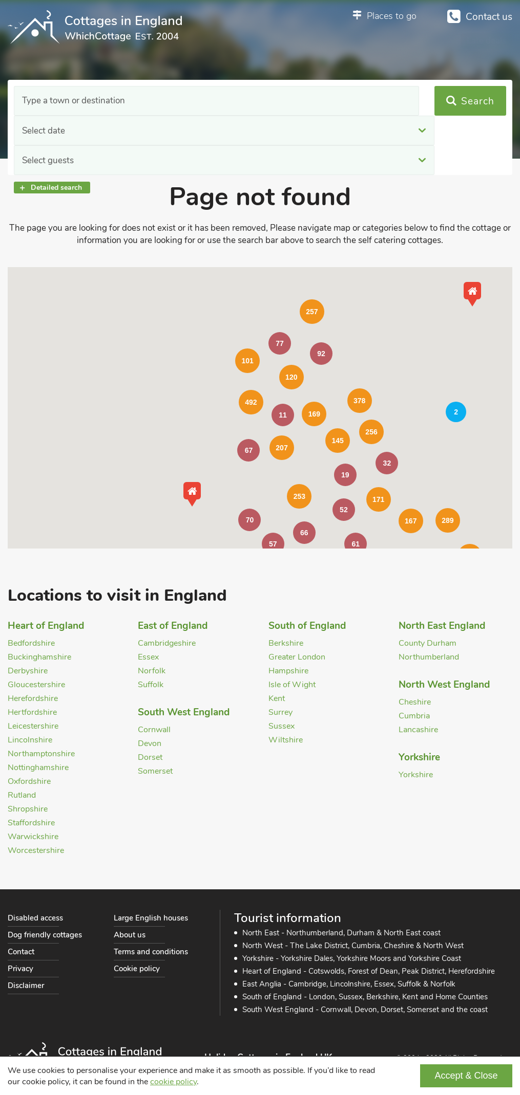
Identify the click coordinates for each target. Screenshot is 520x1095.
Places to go (392, 16)
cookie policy (173, 1081)
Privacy (20, 968)
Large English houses (151, 918)
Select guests (328, 101)
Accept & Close (465, 1075)
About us (129, 935)
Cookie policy (137, 968)
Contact (21, 952)
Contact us (489, 17)
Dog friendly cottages (45, 935)
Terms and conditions (151, 952)
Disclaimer (26, 985)
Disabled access (35, 918)
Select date (183, 101)
